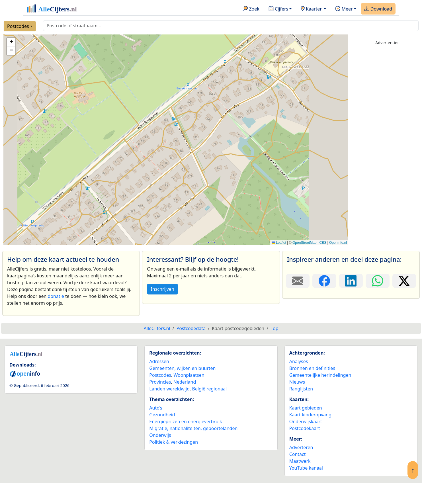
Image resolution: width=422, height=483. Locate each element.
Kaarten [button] (312, 9)
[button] (11, 42)
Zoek (251, 9)
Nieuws (297, 382)
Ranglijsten (301, 389)
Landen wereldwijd (169, 389)
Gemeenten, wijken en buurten (182, 368)
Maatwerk (300, 461)
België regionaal (209, 389)
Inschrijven (162, 289)
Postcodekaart (304, 428)
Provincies (160, 382)
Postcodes (18, 26)
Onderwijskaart (305, 421)
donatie (56, 296)
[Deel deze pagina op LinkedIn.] (351, 281)
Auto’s (155, 408)
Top (274, 328)
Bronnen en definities (312, 368)
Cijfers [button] (278, 9)
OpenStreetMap (304, 243)
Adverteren (301, 447)
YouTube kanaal (306, 468)
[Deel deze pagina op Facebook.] (324, 281)
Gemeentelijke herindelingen (320, 375)
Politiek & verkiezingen (173, 442)
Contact (297, 454)
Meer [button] (344, 9)
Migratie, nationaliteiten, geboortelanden (193, 428)
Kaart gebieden (305, 408)
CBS (322, 243)
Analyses (298, 361)
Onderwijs (160, 435)
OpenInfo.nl (338, 243)
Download (378, 9)
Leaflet (279, 243)
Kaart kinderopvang (310, 415)
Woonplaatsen (188, 375)
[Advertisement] (387, 135)
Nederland (184, 382)
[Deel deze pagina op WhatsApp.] (377, 281)
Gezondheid (162, 415)
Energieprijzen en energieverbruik (185, 421)
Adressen (159, 361)
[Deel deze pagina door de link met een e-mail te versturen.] (298, 281)
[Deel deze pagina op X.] (404, 281)
